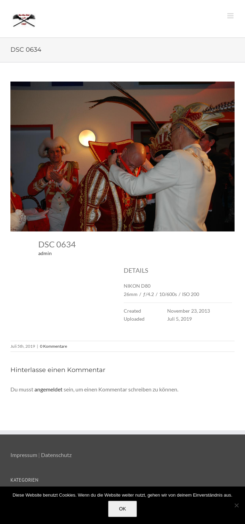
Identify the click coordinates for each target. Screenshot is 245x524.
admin (45, 253)
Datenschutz (56, 454)
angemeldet (48, 389)
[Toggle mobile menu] (231, 15)
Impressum (23, 454)
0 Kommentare (53, 346)
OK (122, 509)
